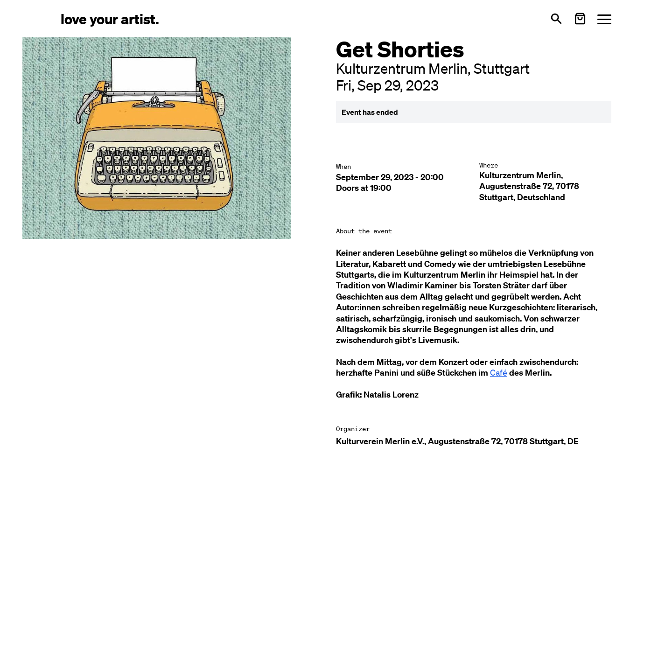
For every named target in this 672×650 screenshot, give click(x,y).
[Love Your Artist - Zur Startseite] (110, 18)
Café (498, 372)
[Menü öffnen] (604, 19)
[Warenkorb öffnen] (580, 19)
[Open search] (556, 18)
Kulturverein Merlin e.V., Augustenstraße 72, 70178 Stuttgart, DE (457, 441)
